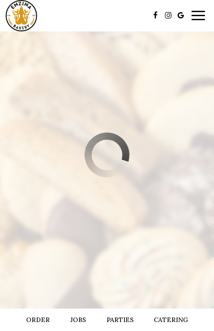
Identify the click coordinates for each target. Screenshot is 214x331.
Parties (120, 320)
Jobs (78, 320)
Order (38, 320)
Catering (171, 320)
